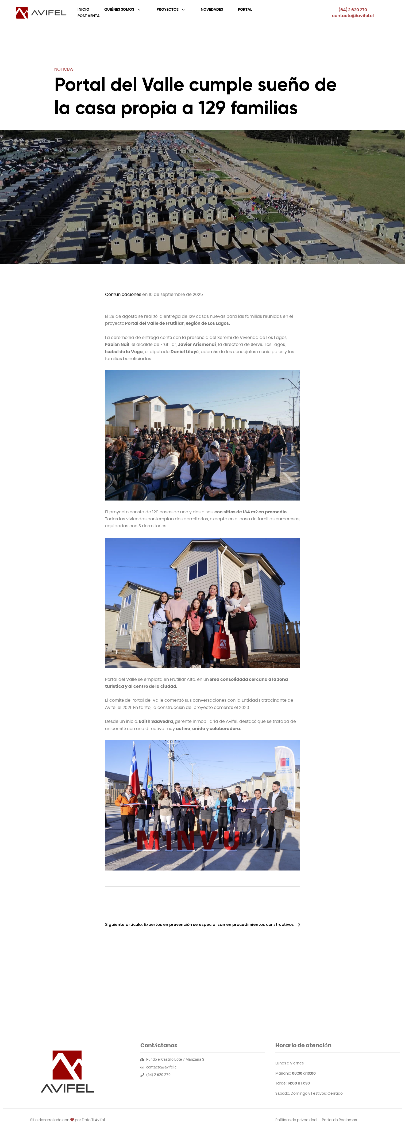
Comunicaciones (123, 294)
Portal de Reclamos (339, 1119)
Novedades (212, 9)
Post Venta (89, 15)
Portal (245, 9)
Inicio (83, 9)
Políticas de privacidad (296, 1119)
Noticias (64, 69)
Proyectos (168, 9)
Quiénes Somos (119, 9)
